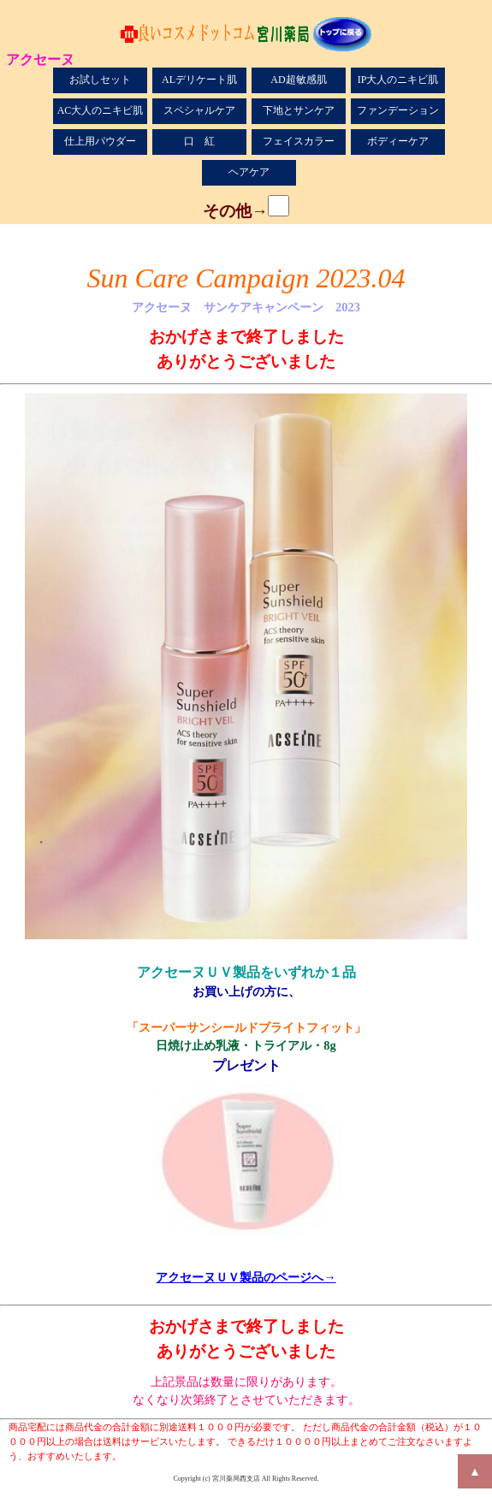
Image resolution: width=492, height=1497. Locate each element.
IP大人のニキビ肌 (398, 80)
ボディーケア (398, 141)
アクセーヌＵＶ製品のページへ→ (245, 1277)
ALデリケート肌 (199, 80)
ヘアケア (249, 172)
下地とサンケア (299, 110)
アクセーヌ (40, 58)
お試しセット (100, 80)
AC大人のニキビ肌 (100, 110)
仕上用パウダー (100, 141)
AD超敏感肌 (298, 80)
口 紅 (199, 141)
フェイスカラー (299, 141)
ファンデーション (398, 110)
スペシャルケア (199, 110)
